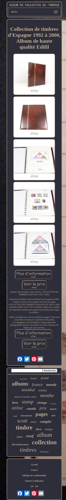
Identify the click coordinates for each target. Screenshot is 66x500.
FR (36, 486)
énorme (53, 404)
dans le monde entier (26, 396)
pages (42, 414)
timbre (24, 427)
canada (31, 408)
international (26, 415)
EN (32, 486)
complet (45, 422)
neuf (30, 436)
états (33, 422)
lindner (33, 378)
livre (15, 402)
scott (22, 421)
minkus (42, 390)
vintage (42, 402)
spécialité (23, 379)
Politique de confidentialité (34, 475)
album (44, 435)
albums (20, 384)
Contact (34, 470)
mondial (28, 390)
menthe (47, 395)
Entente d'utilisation (34, 481)
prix (42, 408)
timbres (28, 450)
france (37, 384)
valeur (20, 436)
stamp (27, 401)
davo (38, 429)
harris (53, 409)
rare (53, 415)
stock (15, 416)
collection (44, 442)
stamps (49, 429)
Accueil (34, 464)
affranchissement (20, 444)
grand (44, 378)
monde (51, 385)
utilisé (17, 407)
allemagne (44, 451)
